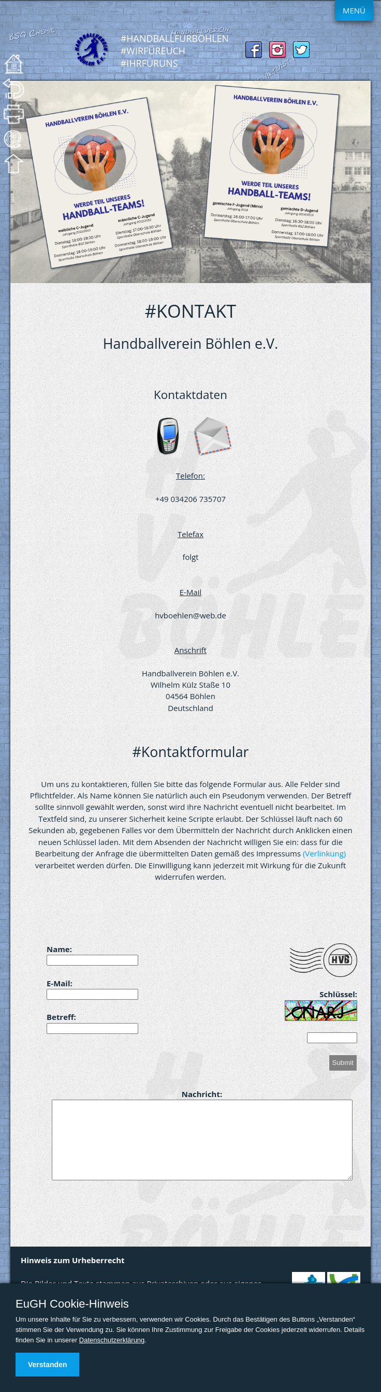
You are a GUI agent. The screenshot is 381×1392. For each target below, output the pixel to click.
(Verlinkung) (324, 853)
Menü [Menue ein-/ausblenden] (354, 10)
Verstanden (47, 1364)
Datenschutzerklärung (111, 1340)
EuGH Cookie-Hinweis (72, 1304)
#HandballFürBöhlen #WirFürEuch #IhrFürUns (175, 50)
